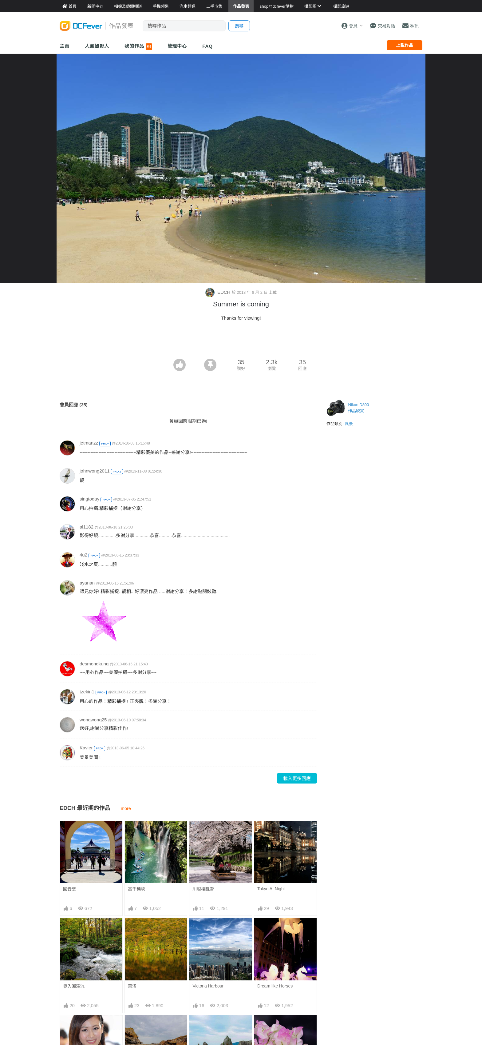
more (126, 808)
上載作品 (404, 45)
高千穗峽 (136, 889)
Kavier (86, 747)
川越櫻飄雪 (203, 889)
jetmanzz (89, 442)
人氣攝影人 (97, 46)
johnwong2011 (95, 470)
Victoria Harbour (207, 985)
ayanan (87, 582)
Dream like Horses (275, 985)
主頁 (64, 46)
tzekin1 (87, 691)
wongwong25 (93, 719)
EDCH (218, 292)
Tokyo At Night (271, 888)
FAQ (207, 46)
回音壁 (69, 889)
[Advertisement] (241, 342)
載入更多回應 (297, 778)
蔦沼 (132, 986)
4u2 (83, 554)
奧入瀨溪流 (74, 986)
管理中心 (177, 46)
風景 (349, 423)
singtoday (89, 498)
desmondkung (94, 663)
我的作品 (138, 46)
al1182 (86, 526)
